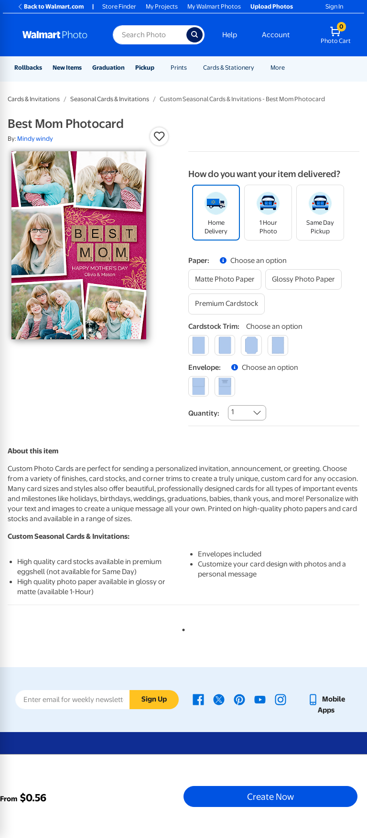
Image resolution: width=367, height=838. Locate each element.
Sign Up (154, 699)
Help (229, 35)
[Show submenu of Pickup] (159, 68)
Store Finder (119, 6)
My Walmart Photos (214, 6)
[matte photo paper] (224, 279)
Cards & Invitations (34, 99)
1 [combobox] (232, 412)
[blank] (198, 386)
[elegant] (251, 345)
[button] (159, 136)
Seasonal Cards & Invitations (109, 99)
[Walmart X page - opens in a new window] (219, 699)
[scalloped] (278, 345)
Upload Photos (271, 6)
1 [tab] (181, 628)
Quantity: (203, 413)
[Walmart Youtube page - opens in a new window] (260, 699)
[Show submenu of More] (289, 68)
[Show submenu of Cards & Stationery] (258, 68)
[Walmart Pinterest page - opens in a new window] (239, 699)
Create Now (270, 796)
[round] (225, 345)
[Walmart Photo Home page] (57, 34)
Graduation (108, 67)
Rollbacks (28, 67)
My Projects (162, 6)
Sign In (334, 6)
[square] (198, 345)
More (277, 67)
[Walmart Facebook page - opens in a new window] (198, 699)
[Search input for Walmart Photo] (149, 34)
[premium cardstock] (226, 303)
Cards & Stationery (228, 67)
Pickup (144, 67)
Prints (179, 67)
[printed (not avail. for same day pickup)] (225, 386)
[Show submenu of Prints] (191, 68)
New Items (67, 67)
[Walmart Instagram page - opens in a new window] (280, 699)
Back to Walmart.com (50, 6)
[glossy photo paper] (303, 279)
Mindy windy (35, 138)
